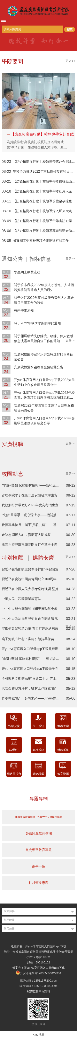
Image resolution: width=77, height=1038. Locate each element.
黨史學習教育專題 (38, 850)
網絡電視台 (14, 773)
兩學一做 (38, 866)
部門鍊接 (9, 919)
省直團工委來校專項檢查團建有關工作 (41, 240)
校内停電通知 (24, 310)
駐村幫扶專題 (38, 883)
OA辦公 (14, 750)
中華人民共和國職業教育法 (21, 599)
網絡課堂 (38, 773)
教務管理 (63, 726)
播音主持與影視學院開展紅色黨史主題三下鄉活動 (38, 544)
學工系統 (38, 726)
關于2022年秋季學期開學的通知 (37, 323)
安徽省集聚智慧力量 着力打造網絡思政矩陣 (33, 628)
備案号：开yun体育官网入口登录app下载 (38, 967)
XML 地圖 (38, 1034)
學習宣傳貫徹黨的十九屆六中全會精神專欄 (38, 817)
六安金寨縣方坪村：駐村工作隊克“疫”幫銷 (32, 688)
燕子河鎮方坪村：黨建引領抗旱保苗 (28, 639)
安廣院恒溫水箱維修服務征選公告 (38, 367)
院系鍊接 (9, 911)
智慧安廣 (14, 726)
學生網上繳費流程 (27, 272)
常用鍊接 (9, 928)
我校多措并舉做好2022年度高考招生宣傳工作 (35, 505)
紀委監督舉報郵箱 (38, 991)
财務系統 (63, 750)
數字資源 (63, 773)
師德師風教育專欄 (38, 833)
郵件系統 (38, 750)
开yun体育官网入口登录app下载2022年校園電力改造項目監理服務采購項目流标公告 (44, 397)
